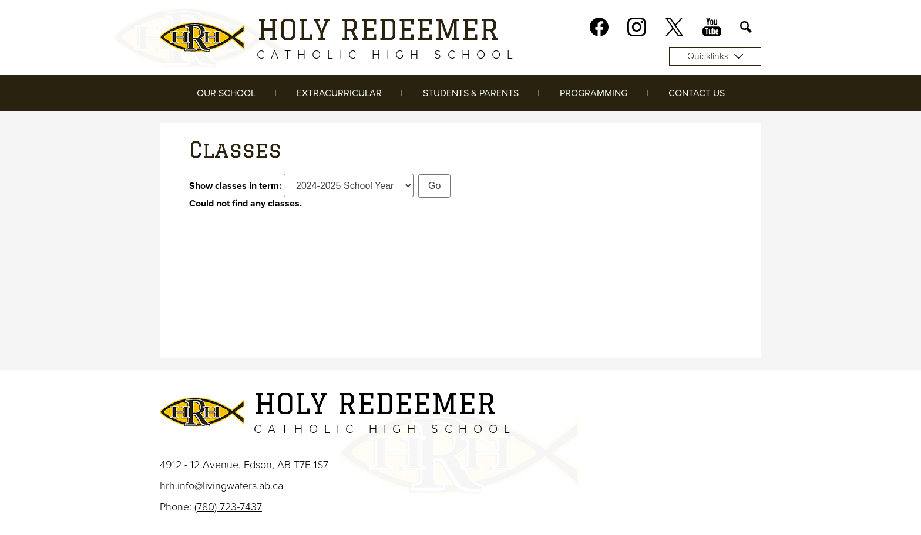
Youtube (712, 29)
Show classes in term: (235, 186)
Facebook (599, 29)
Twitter (674, 29)
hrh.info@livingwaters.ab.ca (221, 485)
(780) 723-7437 (228, 506)
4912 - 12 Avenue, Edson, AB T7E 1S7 (244, 464)
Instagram (637, 29)
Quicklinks (715, 56)
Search (746, 29)
